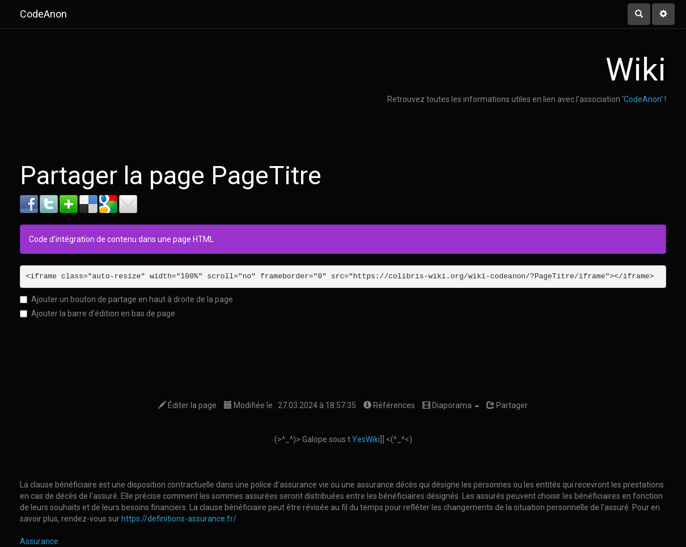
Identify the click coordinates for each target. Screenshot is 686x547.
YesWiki (366, 439)
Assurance (39, 541)
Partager (507, 405)
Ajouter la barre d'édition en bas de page (97, 313)
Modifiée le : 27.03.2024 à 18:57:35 (290, 405)
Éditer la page (187, 405)
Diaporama (450, 405)
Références (389, 405)
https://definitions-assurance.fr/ (178, 518)
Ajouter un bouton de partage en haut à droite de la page (126, 299)
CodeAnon (642, 99)
